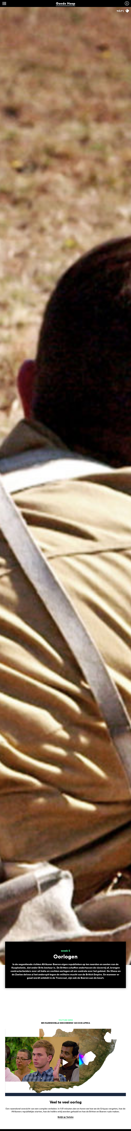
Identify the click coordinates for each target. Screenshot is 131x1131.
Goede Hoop (65, 3)
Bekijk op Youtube (66, 825)
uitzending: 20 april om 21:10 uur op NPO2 (27, 961)
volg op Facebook (65, 1091)
